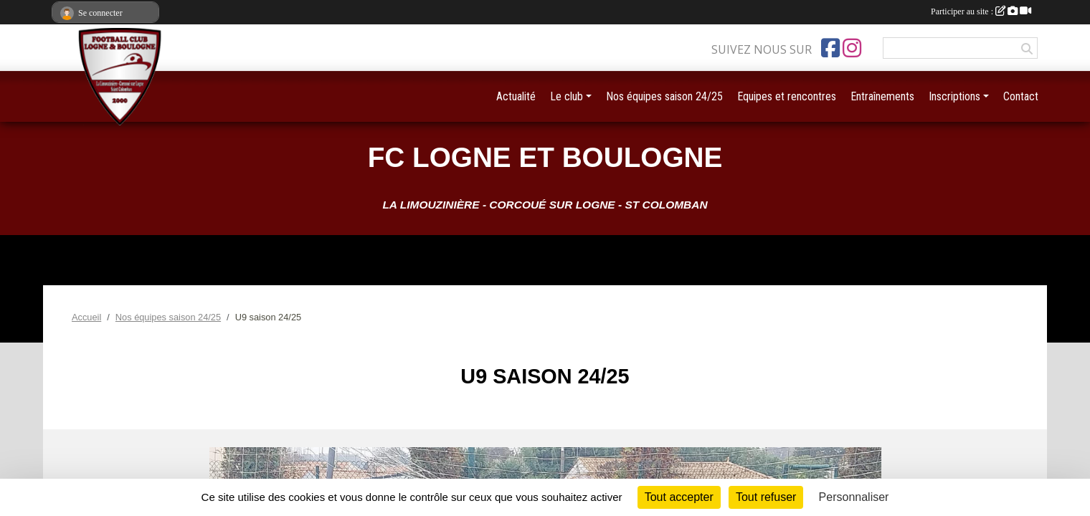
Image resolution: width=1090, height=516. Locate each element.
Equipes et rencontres (786, 96)
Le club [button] (566, 96)
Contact (1020, 96)
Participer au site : (981, 11)
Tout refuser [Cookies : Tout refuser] (766, 497)
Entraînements (882, 96)
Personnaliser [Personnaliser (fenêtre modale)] (854, 497)
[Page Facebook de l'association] (830, 48)
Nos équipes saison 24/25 (664, 96)
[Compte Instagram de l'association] (852, 48)
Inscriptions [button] (954, 96)
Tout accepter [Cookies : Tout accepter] (679, 497)
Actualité (516, 96)
